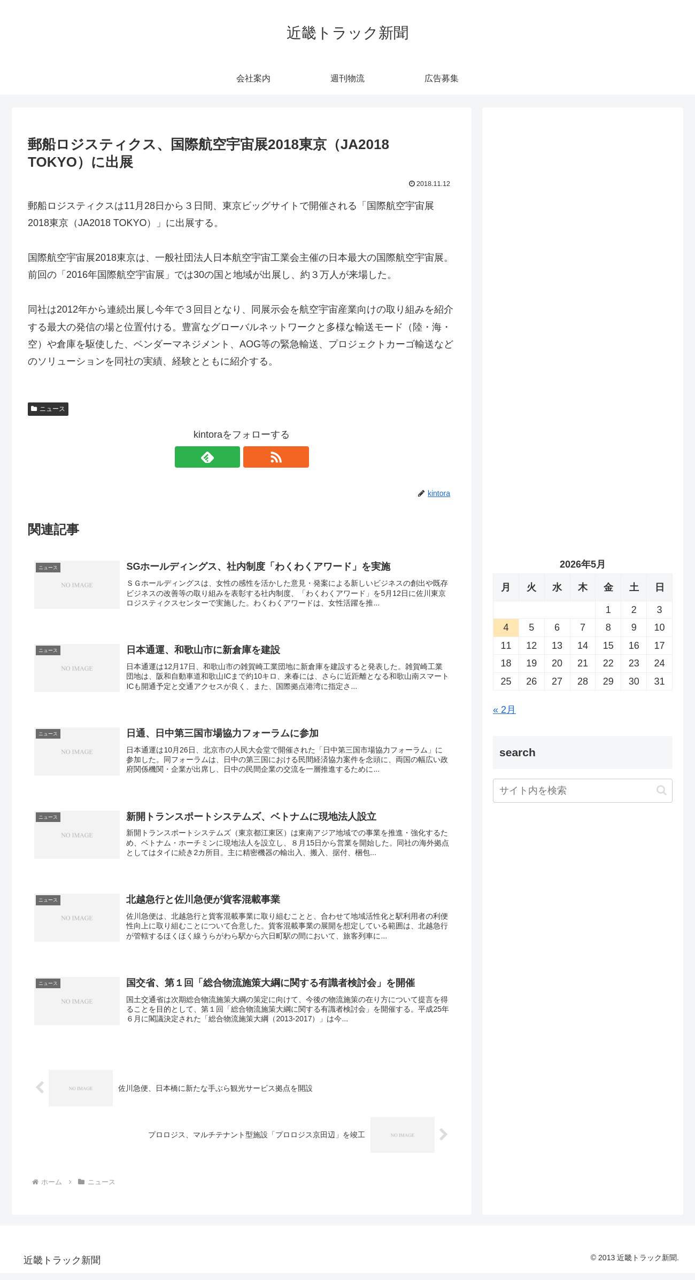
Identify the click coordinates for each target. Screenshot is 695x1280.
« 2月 (504, 709)
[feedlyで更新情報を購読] (229, 457)
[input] (583, 791)
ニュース (48, 409)
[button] (661, 790)
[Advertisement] (583, 227)
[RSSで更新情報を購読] (254, 457)
